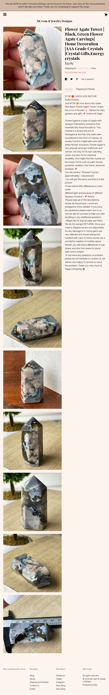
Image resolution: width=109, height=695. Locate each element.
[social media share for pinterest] (77, 79)
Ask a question (87, 79)
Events (32, 689)
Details (69, 89)
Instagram (60, 682)
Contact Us (34, 685)
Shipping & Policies (85, 89)
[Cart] (105, 15)
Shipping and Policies (39, 682)
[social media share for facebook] (66, 79)
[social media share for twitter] (71, 79)
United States (83, 68)
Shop (32, 675)
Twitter (59, 679)
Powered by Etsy (90, 685)
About (32, 679)
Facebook (60, 675)
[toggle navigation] (4, 14)
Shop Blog (60, 685)
